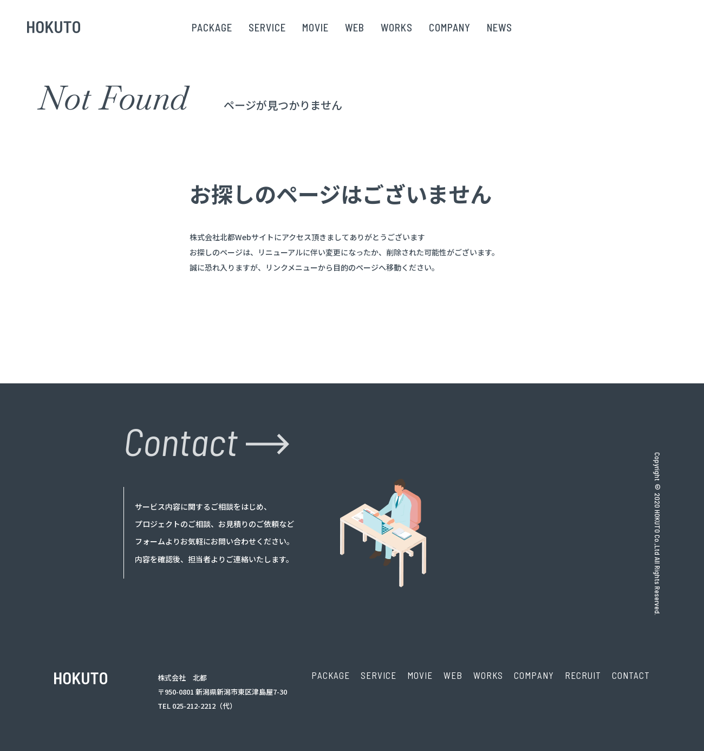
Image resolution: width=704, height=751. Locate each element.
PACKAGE (212, 27)
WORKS (397, 27)
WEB (354, 27)
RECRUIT (583, 675)
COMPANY (450, 27)
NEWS (499, 27)
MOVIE (315, 27)
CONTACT (631, 675)
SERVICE (267, 27)
